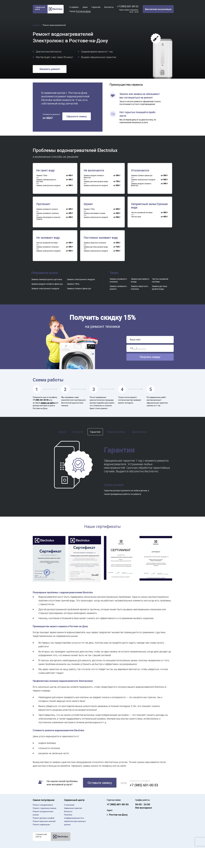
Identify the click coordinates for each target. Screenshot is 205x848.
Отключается (140, 170)
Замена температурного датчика (46, 279)
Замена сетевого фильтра (79, 288)
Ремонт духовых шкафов (43, 818)
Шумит (88, 204)
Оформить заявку (76, 116)
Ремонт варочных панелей (44, 821)
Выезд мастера (116, 431)
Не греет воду (45, 170)
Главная (36, 25)
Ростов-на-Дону (83, 11)
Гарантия (95, 431)
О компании (69, 805)
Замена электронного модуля (45, 288)
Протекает (43, 204)
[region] (55, 179)
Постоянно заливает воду (101, 237)
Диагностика (139, 431)
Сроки (61, 431)
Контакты (68, 811)
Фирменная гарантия (73, 808)
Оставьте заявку (100, 783)
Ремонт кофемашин (41, 824)
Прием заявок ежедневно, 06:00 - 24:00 (128, 11)
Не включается (94, 170)
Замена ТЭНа (73, 284)
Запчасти (77, 431)
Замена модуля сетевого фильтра (47, 284)
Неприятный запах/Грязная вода (149, 205)
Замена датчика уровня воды (159, 287)
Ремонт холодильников (43, 805)
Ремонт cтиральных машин (44, 808)
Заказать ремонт (49, 69)
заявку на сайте (48, 402)
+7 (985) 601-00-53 (127, 6)
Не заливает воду (48, 237)
